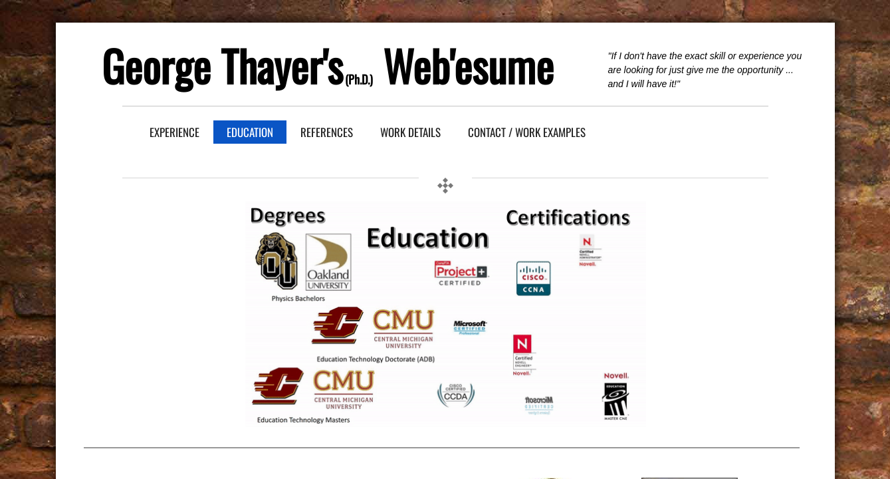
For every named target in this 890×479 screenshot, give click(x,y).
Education (250, 132)
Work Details (410, 132)
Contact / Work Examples (527, 132)
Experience (174, 132)
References (326, 132)
